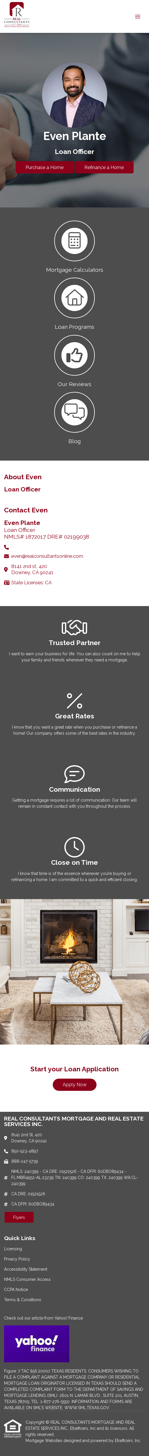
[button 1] (74, 246)
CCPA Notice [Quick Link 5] (16, 1289)
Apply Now (75, 1084)
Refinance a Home (104, 167)
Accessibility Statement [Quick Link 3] (25, 1269)
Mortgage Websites (44, 1440)
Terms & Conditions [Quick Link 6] (22, 1299)
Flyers (19, 1217)
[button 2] (74, 303)
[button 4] (74, 417)
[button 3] (74, 360)
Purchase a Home (44, 167)
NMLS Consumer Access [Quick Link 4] (27, 1279)
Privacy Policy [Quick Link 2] (17, 1259)
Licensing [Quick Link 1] (13, 1249)
